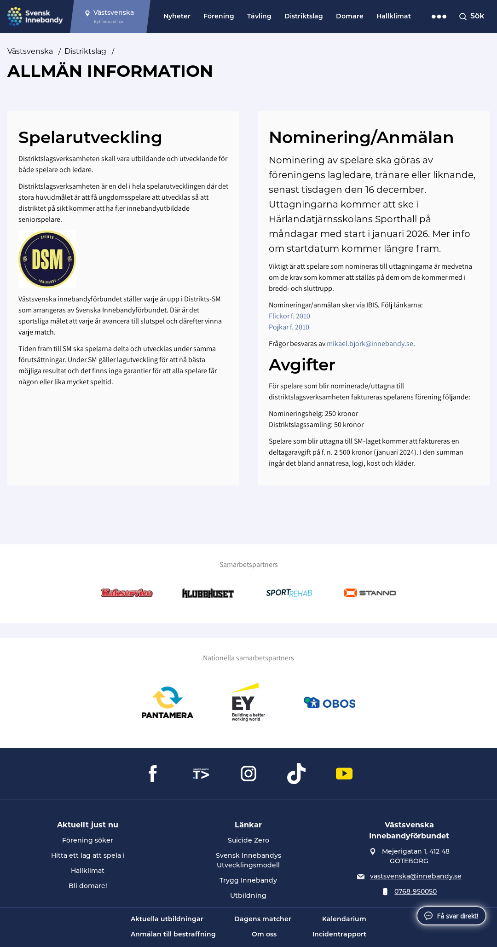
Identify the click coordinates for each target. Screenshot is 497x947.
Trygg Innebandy (248, 881)
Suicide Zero (248, 840)
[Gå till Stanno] (370, 593)
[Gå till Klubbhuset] (208, 593)
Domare (350, 16)
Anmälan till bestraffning (173, 934)
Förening (218, 16)
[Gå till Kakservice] (127, 593)
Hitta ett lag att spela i (88, 856)
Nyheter (177, 16)
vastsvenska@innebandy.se (416, 876)
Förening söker (87, 840)
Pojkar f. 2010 (289, 327)
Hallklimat (393, 16)
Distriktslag (303, 16)
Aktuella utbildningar (167, 919)
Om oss (264, 934)
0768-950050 (415, 892)
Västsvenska (30, 51)
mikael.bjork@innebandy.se (370, 343)
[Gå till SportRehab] (289, 593)
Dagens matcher (262, 919)
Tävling (259, 16)
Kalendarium (344, 919)
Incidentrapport (339, 934)
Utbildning (248, 896)
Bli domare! (88, 886)
